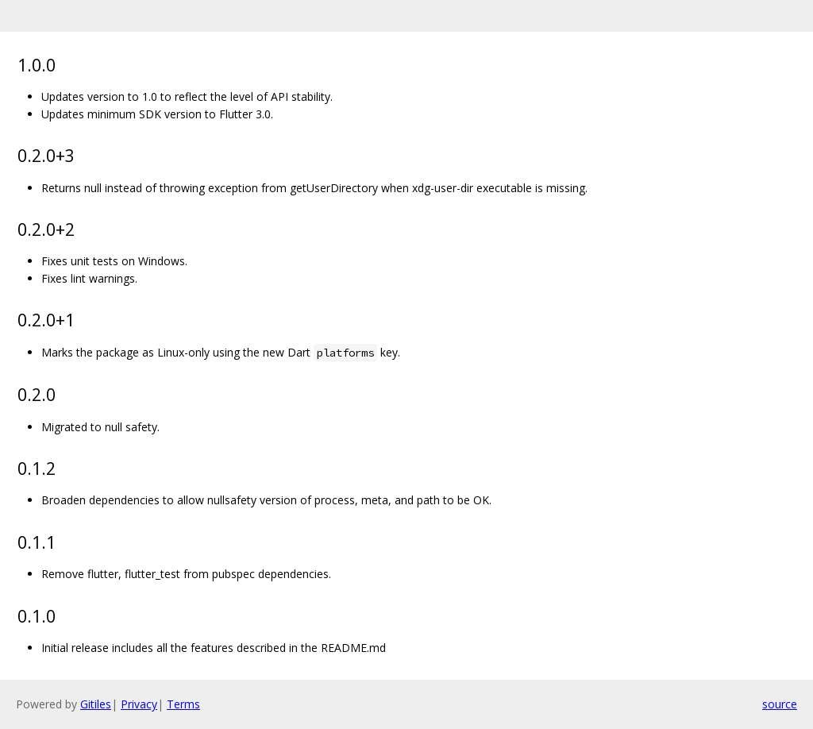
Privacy (139, 704)
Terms (183, 704)
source (779, 704)
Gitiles (95, 704)
